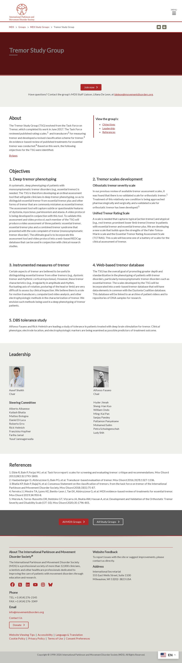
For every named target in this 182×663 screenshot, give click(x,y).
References (108, 132)
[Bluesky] (50, 584)
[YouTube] (35, 584)
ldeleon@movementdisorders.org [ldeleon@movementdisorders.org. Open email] (133, 94)
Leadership (108, 128)
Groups (22, 27)
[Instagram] (43, 584)
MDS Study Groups (39, 27)
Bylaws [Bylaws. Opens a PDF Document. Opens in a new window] (13, 155)
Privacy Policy (36, 638)
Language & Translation (69, 634)
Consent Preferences (78, 638)
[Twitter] (20, 584)
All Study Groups (106, 521)
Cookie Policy (17, 638)
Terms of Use (55, 638)
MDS (11, 27)
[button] (174, 12)
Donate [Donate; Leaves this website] (17, 624)
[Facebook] (12, 584)
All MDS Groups (71, 521)
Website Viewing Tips (22, 634)
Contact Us (15, 617)
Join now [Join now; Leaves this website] (89, 87)
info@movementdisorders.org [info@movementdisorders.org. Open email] (26, 612)
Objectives (108, 124)
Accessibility (45, 634)
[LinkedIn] (27, 584)
